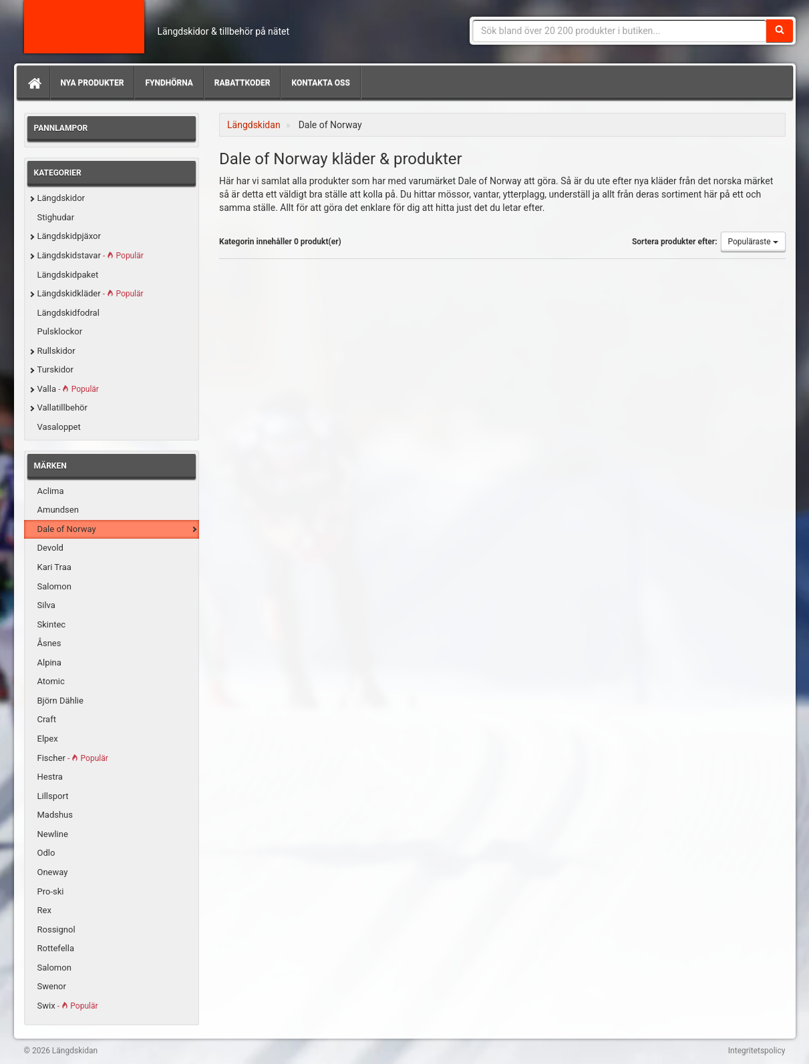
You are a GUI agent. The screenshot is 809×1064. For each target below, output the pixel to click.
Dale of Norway (66, 529)
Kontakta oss (320, 82)
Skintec (51, 624)
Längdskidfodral (68, 313)
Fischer (72, 758)
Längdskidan (84, 26)
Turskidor (55, 369)
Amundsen (58, 510)
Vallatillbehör (62, 408)
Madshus (55, 815)
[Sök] (779, 30)
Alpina (49, 662)
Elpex (47, 739)
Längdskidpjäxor (69, 236)
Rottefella (55, 948)
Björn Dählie (60, 701)
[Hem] (33, 82)
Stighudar (56, 217)
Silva (46, 605)
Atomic (51, 681)
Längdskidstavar (90, 255)
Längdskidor (61, 198)
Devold (50, 548)
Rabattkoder (242, 82)
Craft (46, 719)
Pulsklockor (60, 331)
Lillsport (53, 796)
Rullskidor (56, 351)
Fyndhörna (168, 82)
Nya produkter (92, 82)
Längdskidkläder (90, 293)
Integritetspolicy (757, 1050)
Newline (52, 834)
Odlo (46, 853)
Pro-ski (50, 891)
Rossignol (56, 929)
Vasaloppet (59, 427)
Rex (44, 910)
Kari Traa (54, 567)
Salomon (54, 586)
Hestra (50, 777)
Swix (67, 1006)
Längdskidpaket (68, 275)
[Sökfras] (619, 30)
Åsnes (49, 643)
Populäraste (753, 241)
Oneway (52, 872)
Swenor (51, 986)
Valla (68, 389)
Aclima (50, 491)
